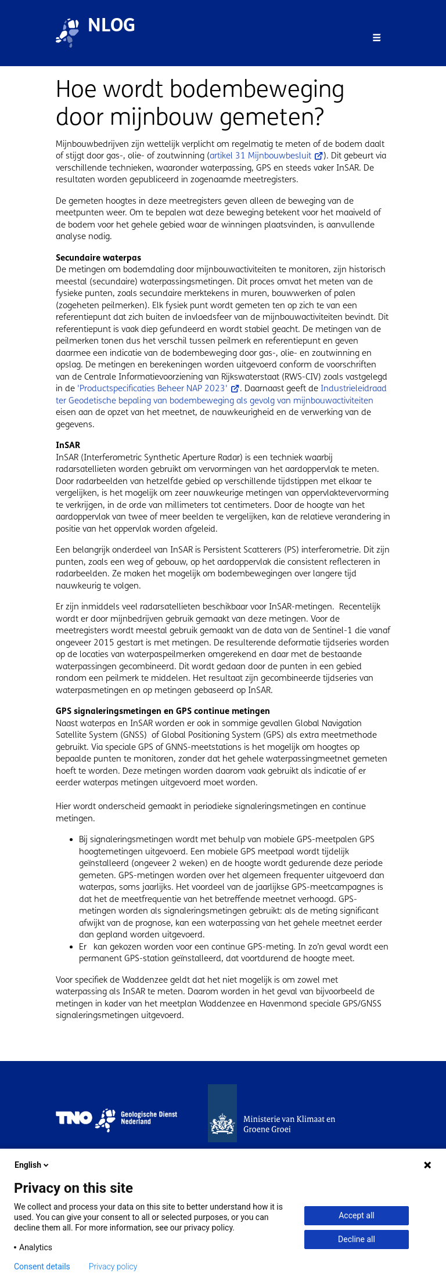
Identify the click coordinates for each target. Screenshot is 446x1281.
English (33, 1165)
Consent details (42, 1266)
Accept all (357, 1215)
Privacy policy (113, 1266)
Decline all (356, 1239)
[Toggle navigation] (377, 38)
